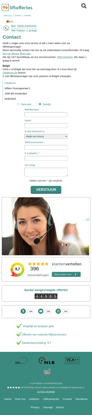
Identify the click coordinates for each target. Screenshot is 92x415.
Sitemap (48, 407)
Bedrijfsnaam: (32, 109)
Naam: (28, 120)
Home (7, 398)
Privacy (35, 407)
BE (10, 21)
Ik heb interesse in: (35, 131)
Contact (67, 398)
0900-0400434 (26, 26)
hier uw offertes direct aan (17, 53)
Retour (60, 407)
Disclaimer (81, 398)
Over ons (20, 398)
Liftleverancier (51, 398)
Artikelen (34, 398)
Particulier (26, 104)
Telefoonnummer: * (35, 142)
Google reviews (46, 392)
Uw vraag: (30, 165)
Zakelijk (47, 104)
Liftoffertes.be (10, 72)
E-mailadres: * (32, 153)
